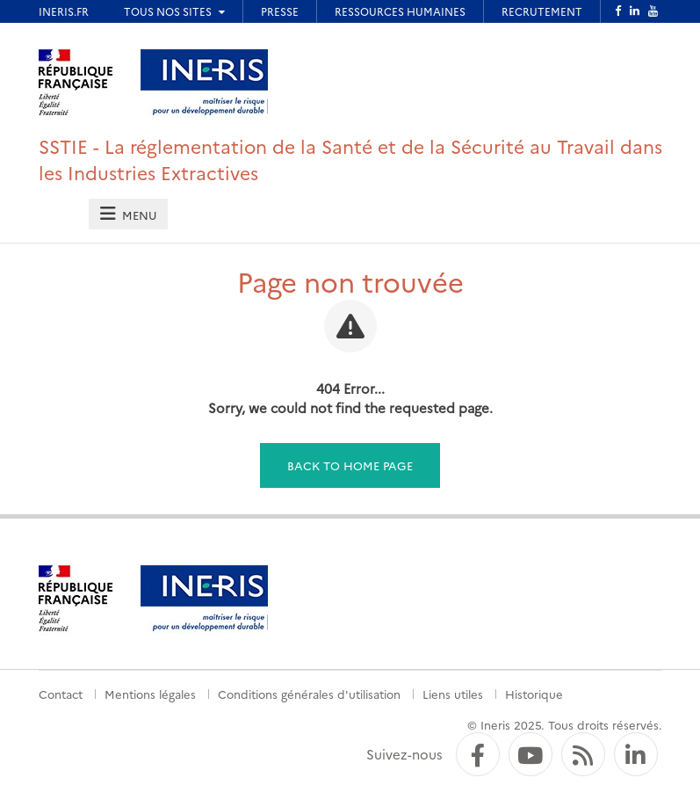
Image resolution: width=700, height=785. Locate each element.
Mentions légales (150, 693)
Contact (61, 693)
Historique (534, 693)
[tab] (128, 214)
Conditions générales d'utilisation (309, 693)
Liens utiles (452, 693)
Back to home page (350, 465)
